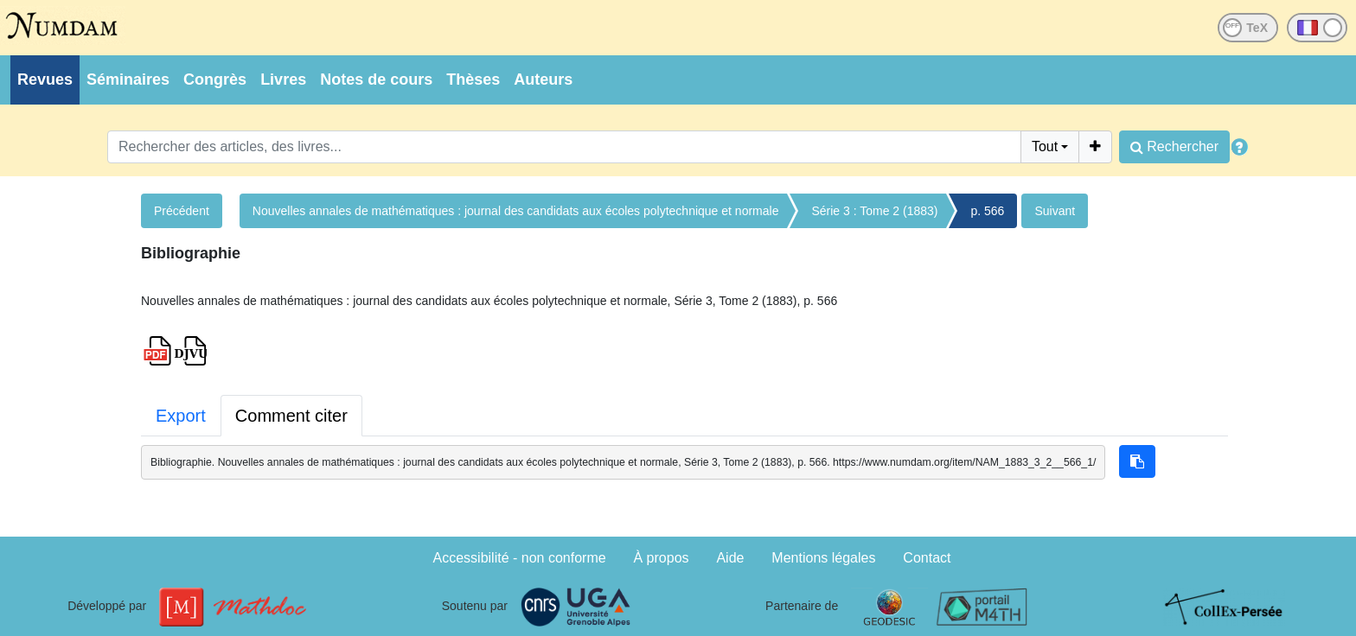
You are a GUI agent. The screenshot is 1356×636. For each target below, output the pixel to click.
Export (181, 415)
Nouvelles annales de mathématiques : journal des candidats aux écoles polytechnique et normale (516, 211)
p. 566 (987, 211)
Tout (1045, 146)
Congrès (214, 79)
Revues (45, 79)
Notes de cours (376, 79)
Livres (283, 79)
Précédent (181, 211)
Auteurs (543, 79)
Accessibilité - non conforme (519, 557)
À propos (661, 557)
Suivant (1054, 211)
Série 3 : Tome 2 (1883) (874, 211)
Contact (926, 557)
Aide (730, 557)
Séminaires (128, 79)
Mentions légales (823, 557)
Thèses (473, 79)
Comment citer (291, 415)
